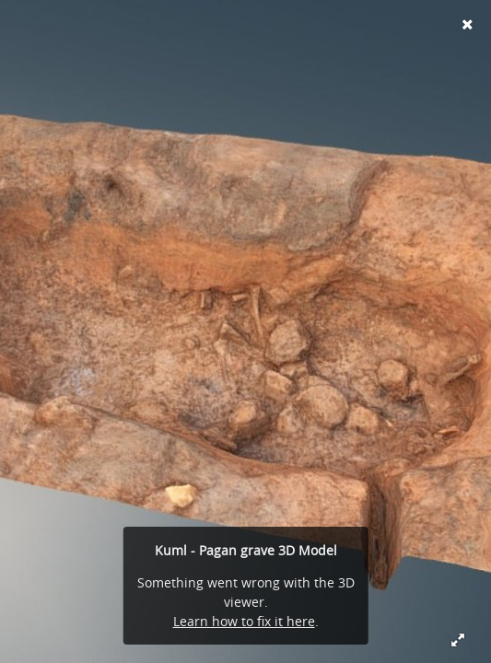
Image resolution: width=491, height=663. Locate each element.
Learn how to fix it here (244, 621)
